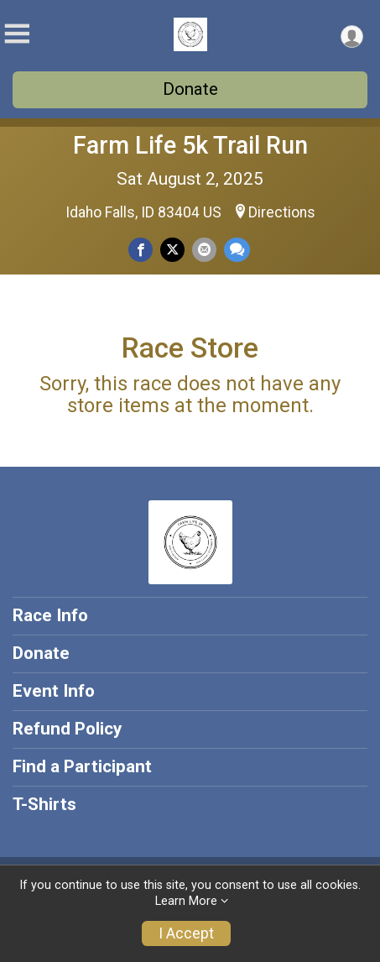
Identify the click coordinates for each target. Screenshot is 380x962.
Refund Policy (67, 729)
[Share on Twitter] (172, 250)
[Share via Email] (204, 250)
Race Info (50, 615)
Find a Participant (82, 766)
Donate (190, 89)
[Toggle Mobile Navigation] (17, 34)
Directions (281, 212)
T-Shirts (44, 804)
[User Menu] (352, 36)
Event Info (54, 691)
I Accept (186, 933)
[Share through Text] (237, 250)
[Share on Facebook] (140, 250)
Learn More (186, 901)
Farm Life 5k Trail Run (190, 145)
